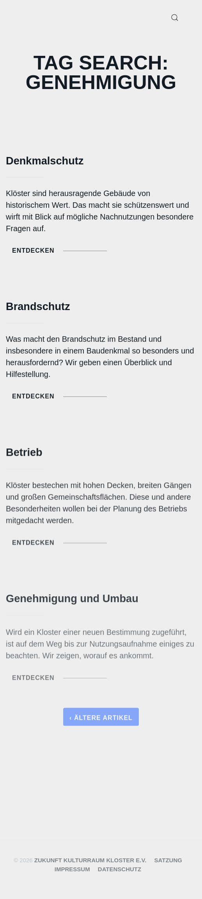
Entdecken (59, 250)
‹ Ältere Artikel (101, 720)
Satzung (168, 860)
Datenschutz (119, 869)
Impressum (72, 869)
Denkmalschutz (44, 161)
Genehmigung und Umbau (72, 600)
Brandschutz (38, 306)
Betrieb (24, 453)
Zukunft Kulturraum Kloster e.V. (90, 860)
